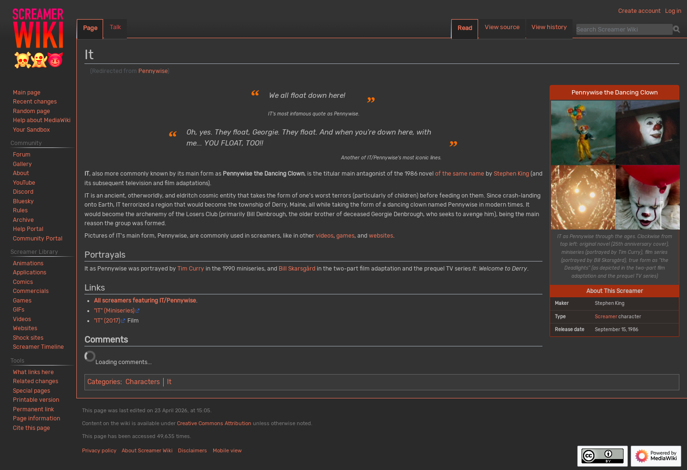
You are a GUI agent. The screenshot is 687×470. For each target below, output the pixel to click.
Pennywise (152, 71)
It (169, 382)
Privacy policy (99, 451)
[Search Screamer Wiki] (624, 29)
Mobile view (227, 451)
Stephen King (511, 173)
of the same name (459, 173)
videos (324, 235)
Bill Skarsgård (297, 268)
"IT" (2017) (107, 320)
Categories (103, 382)
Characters (142, 382)
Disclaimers (192, 451)
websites (381, 235)
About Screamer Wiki (147, 451)
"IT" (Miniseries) (114, 310)
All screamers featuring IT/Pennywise (145, 300)
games (345, 235)
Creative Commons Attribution (214, 423)
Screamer (606, 316)
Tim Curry (190, 268)
